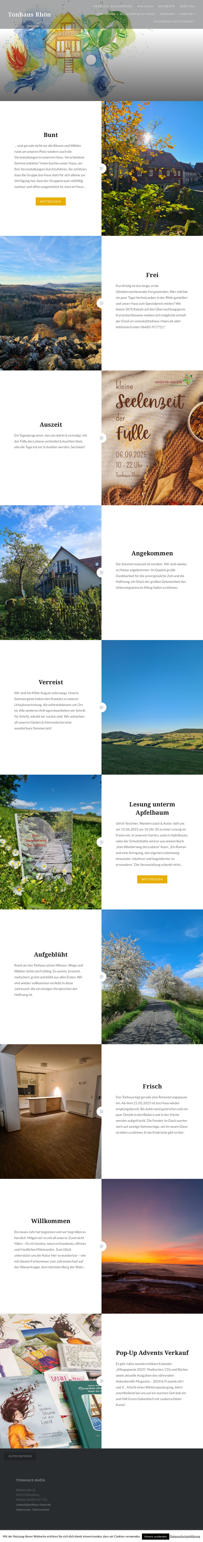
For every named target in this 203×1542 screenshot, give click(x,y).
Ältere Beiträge (20, 1456)
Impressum (23, 1509)
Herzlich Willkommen (113, 6)
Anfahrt (167, 14)
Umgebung (106, 14)
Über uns (187, 6)
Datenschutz (41, 1509)
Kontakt (187, 14)
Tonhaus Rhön (29, 14)
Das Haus (145, 6)
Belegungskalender (137, 14)
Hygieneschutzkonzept (174, 21)
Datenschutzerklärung (185, 1536)
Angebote (166, 6)
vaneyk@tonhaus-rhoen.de (33, 1504)
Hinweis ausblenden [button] (155, 1536)
